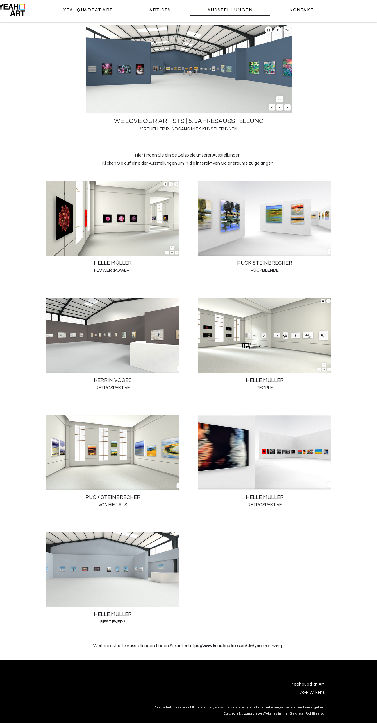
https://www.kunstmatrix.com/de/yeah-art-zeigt (236, 646)
